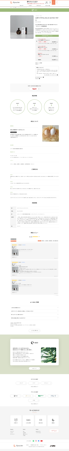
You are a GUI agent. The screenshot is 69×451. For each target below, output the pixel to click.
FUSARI (24, 434)
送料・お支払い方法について (40, 77)
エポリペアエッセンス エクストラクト (26, 251)
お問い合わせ (37, 78)
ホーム (11, 7)
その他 (34, 402)
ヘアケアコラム (38, 434)
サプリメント (39, 5)
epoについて (34, 369)
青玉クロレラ (25, 436)
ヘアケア (30, 5)
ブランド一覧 (47, 5)
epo (23, 433)
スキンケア (21, 5)
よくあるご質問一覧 (34, 331)
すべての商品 (14, 7)
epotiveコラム (38, 433)
